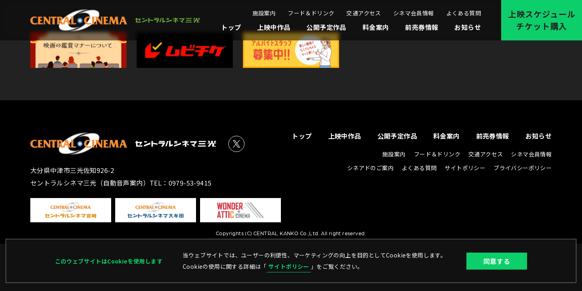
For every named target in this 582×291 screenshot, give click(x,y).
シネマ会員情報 (413, 13)
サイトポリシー (288, 266)
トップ (231, 27)
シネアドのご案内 (370, 168)
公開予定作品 (326, 27)
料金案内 (376, 27)
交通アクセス (363, 13)
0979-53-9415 (190, 183)
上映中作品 (273, 27)
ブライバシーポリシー (522, 168)
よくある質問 (463, 13)
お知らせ (467, 27)
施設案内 (264, 13)
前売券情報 (421, 27)
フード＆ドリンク (311, 13)
